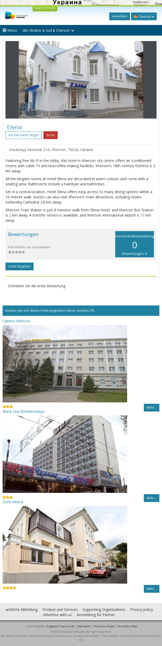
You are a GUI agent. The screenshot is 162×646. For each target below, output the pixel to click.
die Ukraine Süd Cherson (48, 30)
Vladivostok (83, 626)
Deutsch (144, 16)
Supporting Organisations (104, 609)
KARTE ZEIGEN (45, 8)
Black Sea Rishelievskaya (23, 411)
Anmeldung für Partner (96, 614)
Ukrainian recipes (104, 626)
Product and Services (60, 609)
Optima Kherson (16, 320)
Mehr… (152, 407)
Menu (10, 30)
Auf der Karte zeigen (23, 135)
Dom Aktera (13, 501)
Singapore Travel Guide (60, 626)
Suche (50, 135)
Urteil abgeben (19, 266)
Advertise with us (57, 614)
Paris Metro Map (127, 626)
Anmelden (119, 16)
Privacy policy (141, 609)
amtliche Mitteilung (21, 609)
